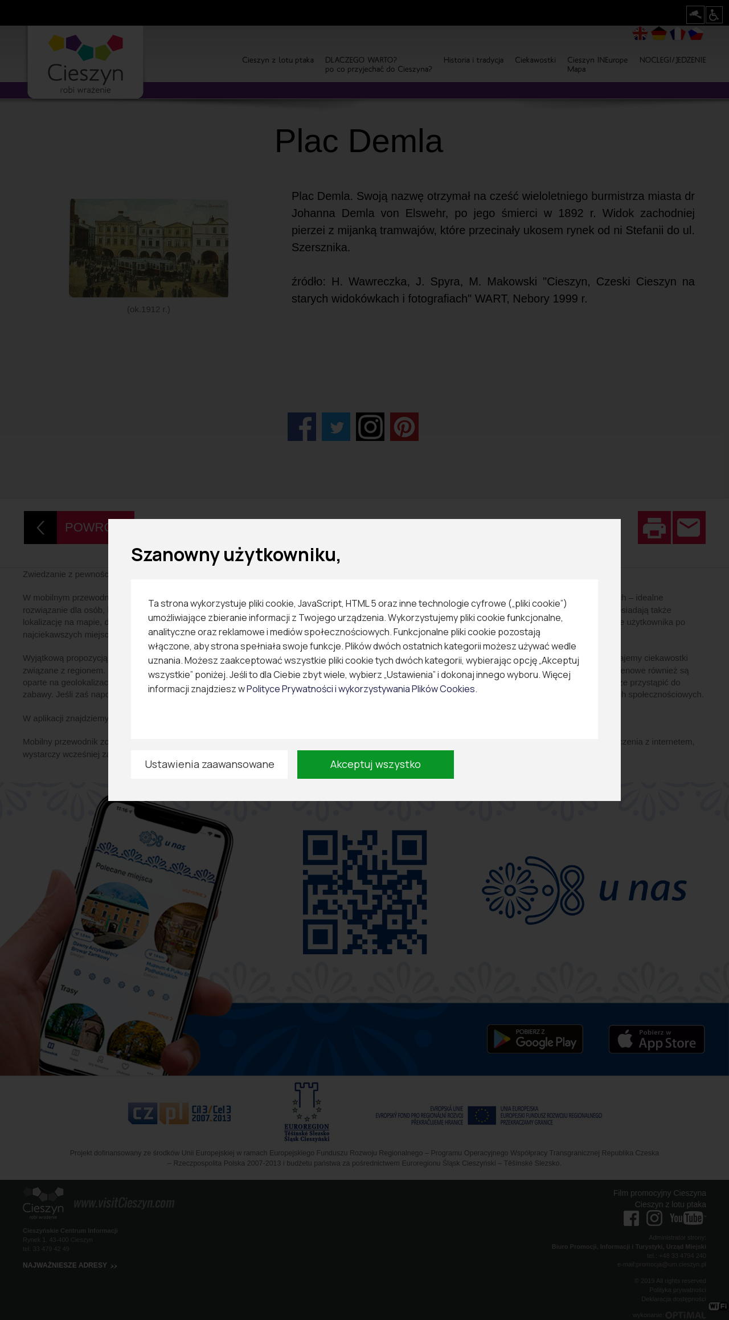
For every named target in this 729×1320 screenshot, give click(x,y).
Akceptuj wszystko (375, 764)
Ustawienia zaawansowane (210, 764)
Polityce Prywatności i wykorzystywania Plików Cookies (361, 689)
